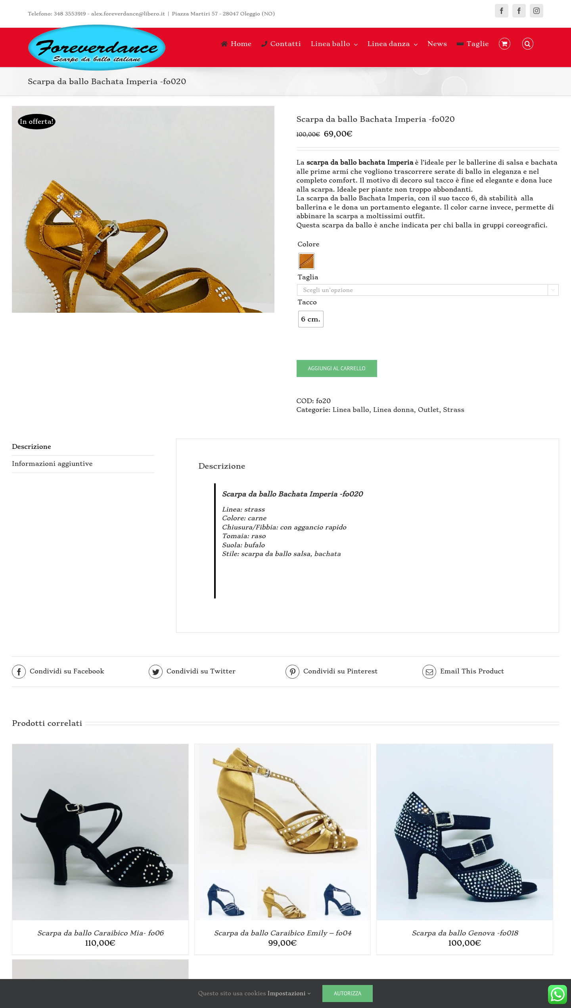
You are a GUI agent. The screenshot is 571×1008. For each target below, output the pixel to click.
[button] (527, 44)
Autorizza (347, 993)
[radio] (306, 261)
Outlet (428, 410)
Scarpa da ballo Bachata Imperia (279, 494)
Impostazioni (289, 993)
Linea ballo (351, 410)
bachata (327, 554)
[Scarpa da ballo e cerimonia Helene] (100, 964)
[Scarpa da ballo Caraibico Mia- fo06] (100, 748)
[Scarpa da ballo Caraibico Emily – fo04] (283, 748)
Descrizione (31, 446)
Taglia (308, 277)
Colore (309, 244)
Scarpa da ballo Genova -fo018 (465, 933)
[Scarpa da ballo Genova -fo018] (465, 748)
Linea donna (393, 410)
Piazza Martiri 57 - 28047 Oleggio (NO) (223, 14)
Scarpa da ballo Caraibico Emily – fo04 (282, 933)
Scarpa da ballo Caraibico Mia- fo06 (100, 933)
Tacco (307, 302)
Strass (453, 410)
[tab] (83, 447)
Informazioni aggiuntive (52, 463)
